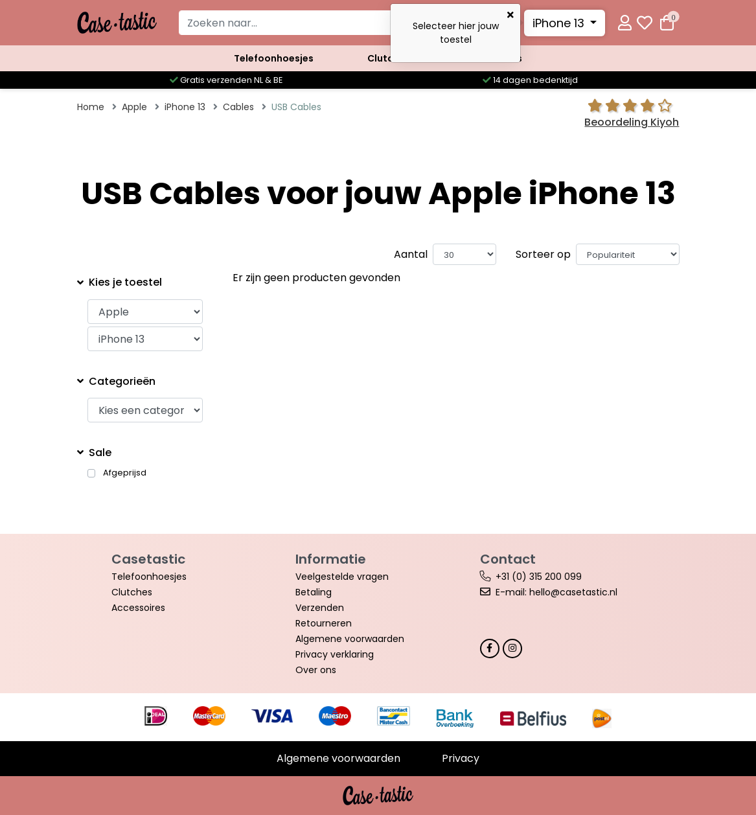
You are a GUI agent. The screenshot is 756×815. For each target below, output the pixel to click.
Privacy (460, 758)
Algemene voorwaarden (349, 638)
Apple (134, 106)
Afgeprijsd (124, 473)
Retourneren (323, 623)
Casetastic (148, 559)
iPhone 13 (560, 23)
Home (90, 106)
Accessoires (493, 58)
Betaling (313, 592)
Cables (238, 106)
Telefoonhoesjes (274, 58)
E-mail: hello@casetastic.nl (556, 592)
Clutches (388, 58)
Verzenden (319, 607)
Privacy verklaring (334, 654)
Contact (508, 559)
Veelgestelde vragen (342, 576)
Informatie (330, 559)
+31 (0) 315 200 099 (539, 576)
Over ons (315, 669)
